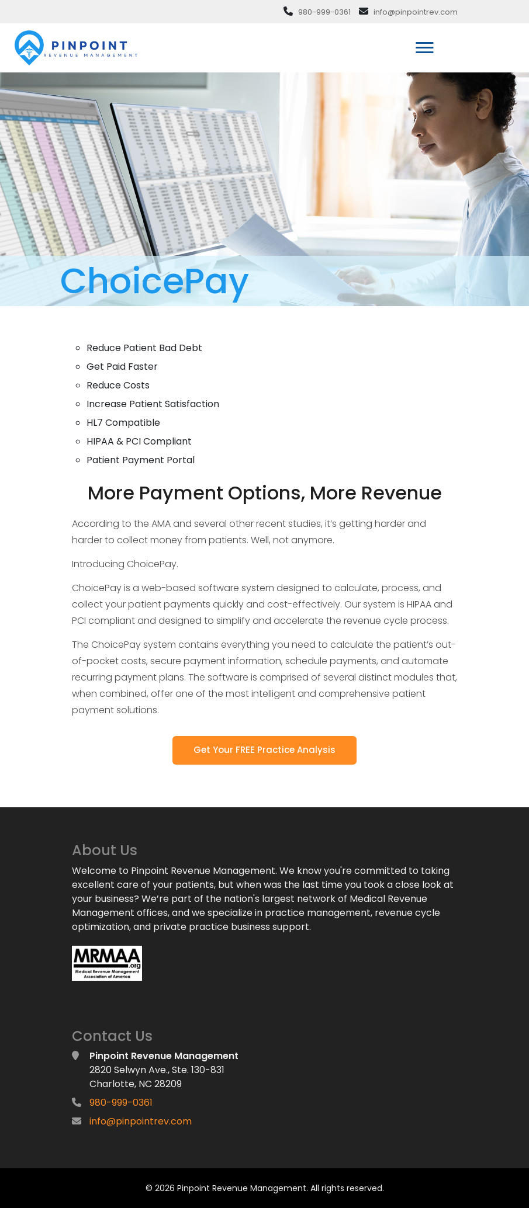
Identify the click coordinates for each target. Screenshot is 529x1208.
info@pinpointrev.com (416, 12)
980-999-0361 (324, 12)
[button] (423, 45)
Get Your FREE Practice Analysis (264, 750)
